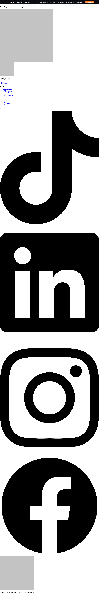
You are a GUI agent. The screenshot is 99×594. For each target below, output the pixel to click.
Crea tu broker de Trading (45, 2)
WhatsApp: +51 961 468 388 (3, 83)
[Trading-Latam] (12, 2)
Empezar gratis (89, 2)
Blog (54, 2)
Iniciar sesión (79, 2)
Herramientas (61, 2)
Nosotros (19, 2)
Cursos (36, 2)
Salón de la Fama (70, 2)
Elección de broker (28, 2)
